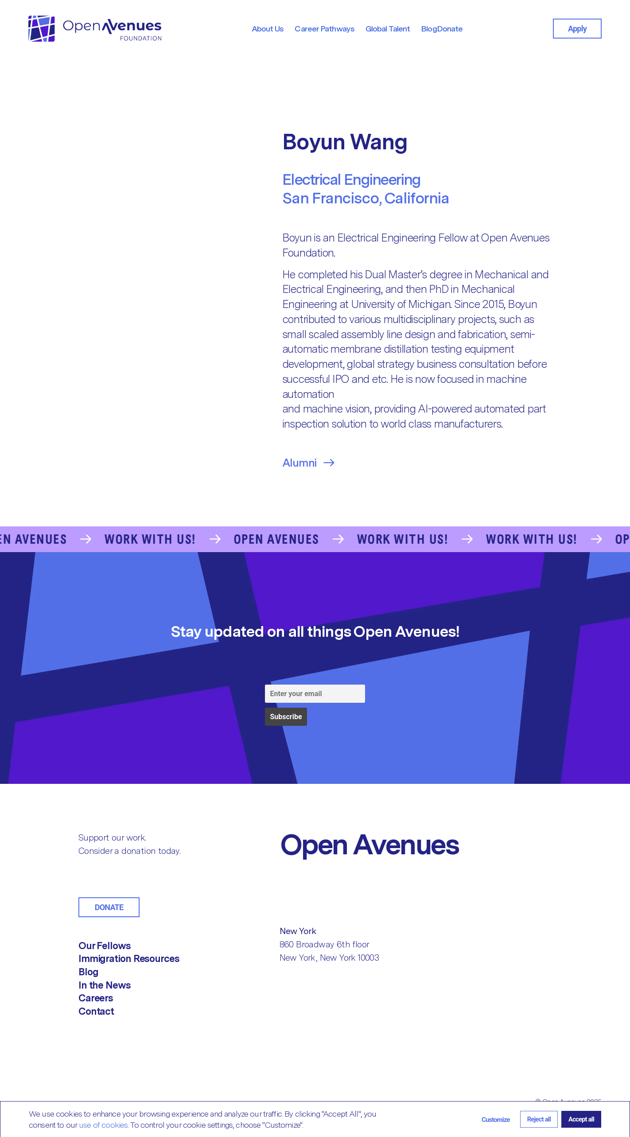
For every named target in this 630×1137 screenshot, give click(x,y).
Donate (109, 907)
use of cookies (103, 1124)
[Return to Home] (390, 844)
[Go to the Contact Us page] (315, 539)
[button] (496, 1119)
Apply (577, 28)
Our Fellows (104, 945)
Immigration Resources (128, 958)
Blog (88, 971)
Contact (96, 1011)
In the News (104, 985)
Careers (95, 998)
